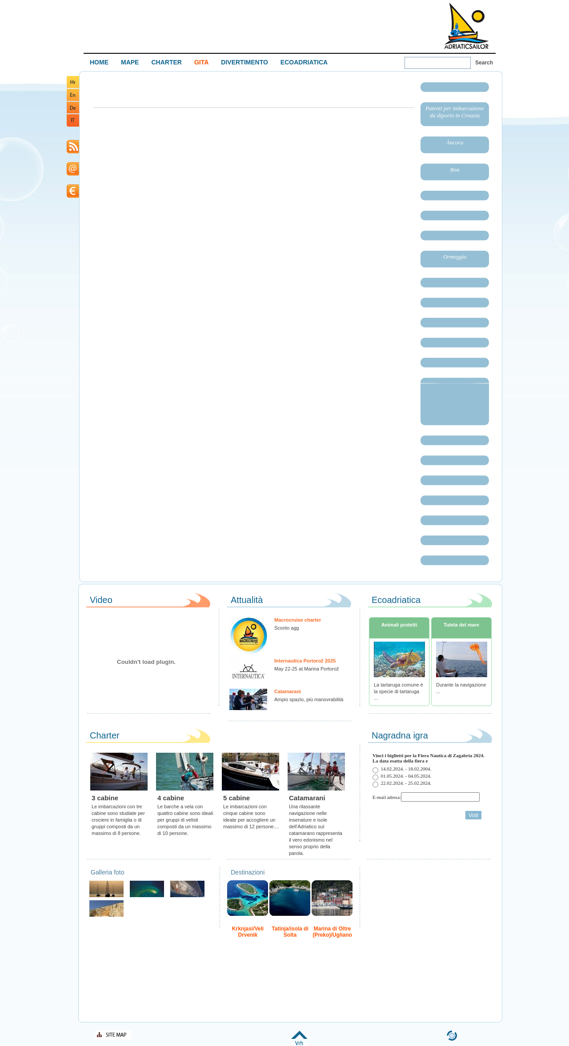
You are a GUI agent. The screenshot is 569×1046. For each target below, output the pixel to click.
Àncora (454, 142)
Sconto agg (286, 628)
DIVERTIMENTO (244, 62)
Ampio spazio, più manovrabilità (308, 699)
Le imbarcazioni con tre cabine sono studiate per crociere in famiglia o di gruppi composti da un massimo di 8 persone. (118, 820)
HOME (99, 62)
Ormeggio (455, 256)
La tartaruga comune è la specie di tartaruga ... (398, 691)
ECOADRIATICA (304, 62)
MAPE (130, 62)
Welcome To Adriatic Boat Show (466, 25)
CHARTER (166, 62)
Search (484, 63)
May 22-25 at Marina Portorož (306, 668)
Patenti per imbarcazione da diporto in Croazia (454, 112)
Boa (455, 169)
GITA (201, 62)
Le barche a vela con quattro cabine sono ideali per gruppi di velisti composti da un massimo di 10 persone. (185, 820)
